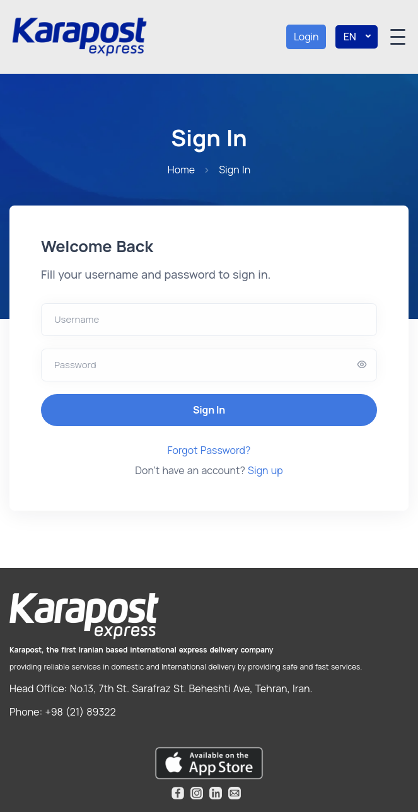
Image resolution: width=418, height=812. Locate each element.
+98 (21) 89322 (78, 712)
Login (306, 37)
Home (181, 170)
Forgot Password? (209, 450)
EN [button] (357, 37)
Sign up (264, 470)
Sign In (209, 410)
